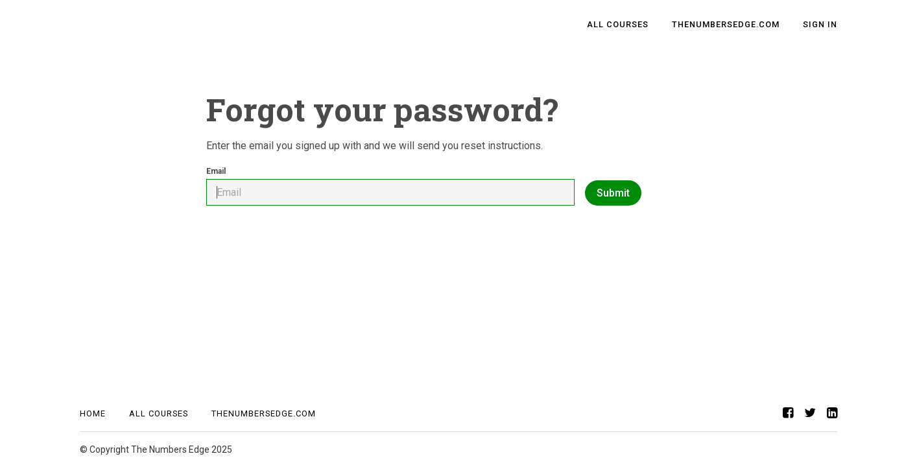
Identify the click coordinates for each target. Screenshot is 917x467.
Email (390, 186)
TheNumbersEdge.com (726, 24)
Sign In (820, 24)
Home (93, 413)
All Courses (618, 24)
